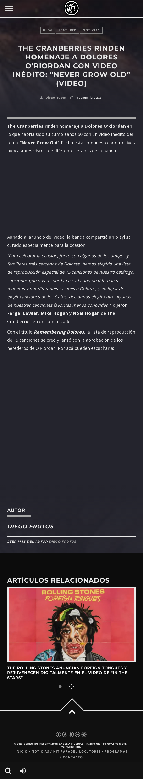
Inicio (21, 752)
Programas (116, 752)
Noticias (40, 752)
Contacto (73, 757)
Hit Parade (64, 752)
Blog (48, 30)
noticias (91, 30)
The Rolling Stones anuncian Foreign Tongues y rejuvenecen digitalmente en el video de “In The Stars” (67, 673)
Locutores (90, 752)
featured (68, 30)
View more (71, 624)
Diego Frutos (56, 98)
